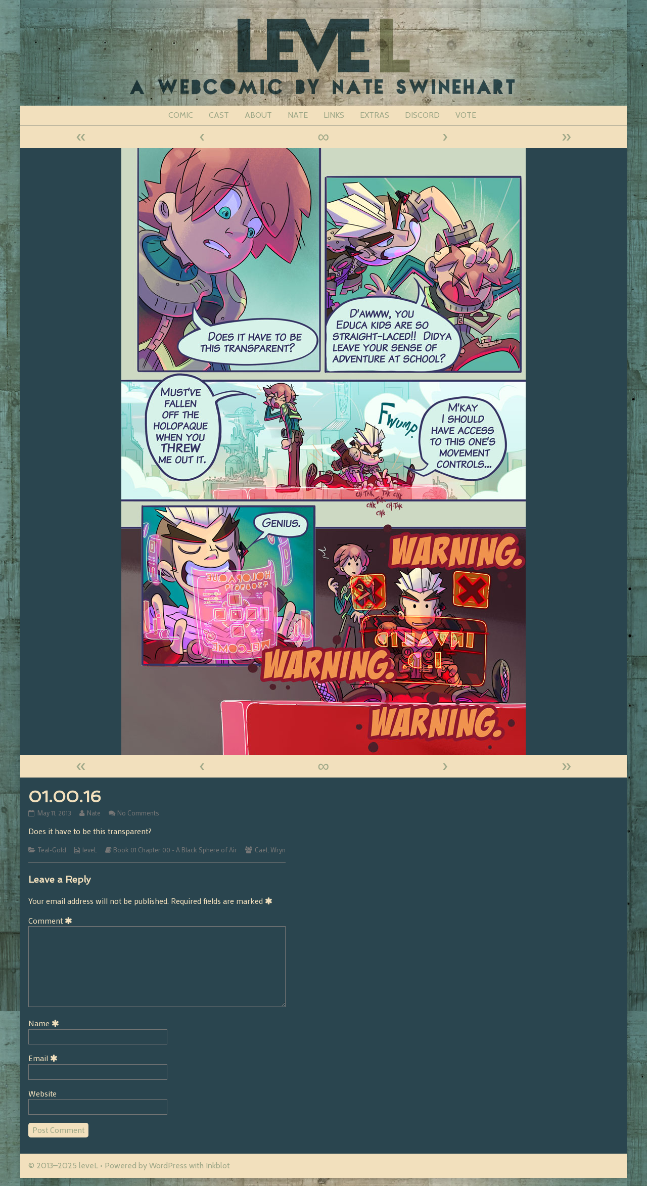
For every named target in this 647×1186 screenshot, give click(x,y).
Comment (52, 920)
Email (44, 1058)
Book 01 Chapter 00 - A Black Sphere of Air (175, 849)
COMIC (180, 115)
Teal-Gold (52, 849)
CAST (219, 115)
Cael (261, 849)
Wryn (278, 849)
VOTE (465, 115)
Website (42, 1093)
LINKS (334, 115)
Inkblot (218, 1165)
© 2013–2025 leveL (63, 1165)
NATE (298, 115)
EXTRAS (374, 115)
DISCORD (422, 115)
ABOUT (258, 115)
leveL (89, 849)
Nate (93, 812)
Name (45, 1023)
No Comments (138, 812)
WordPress (168, 1165)
